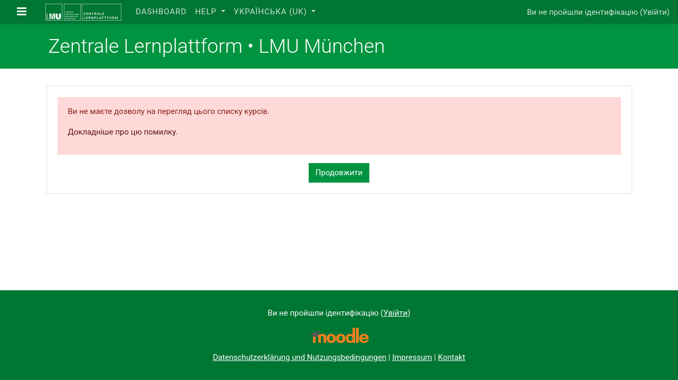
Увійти (655, 12)
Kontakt (451, 357)
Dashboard (161, 11)
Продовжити (339, 172)
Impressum (412, 357)
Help (207, 11)
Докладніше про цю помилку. (123, 132)
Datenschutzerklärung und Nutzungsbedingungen (299, 357)
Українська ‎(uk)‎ (272, 11)
